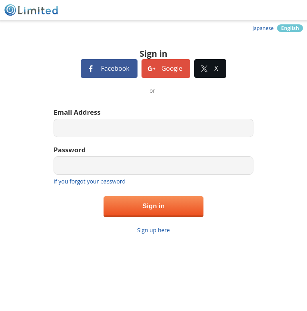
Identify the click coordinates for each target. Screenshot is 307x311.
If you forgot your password (90, 181)
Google (172, 68)
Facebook (115, 68)
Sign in (153, 206)
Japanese (263, 28)
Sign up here (153, 230)
